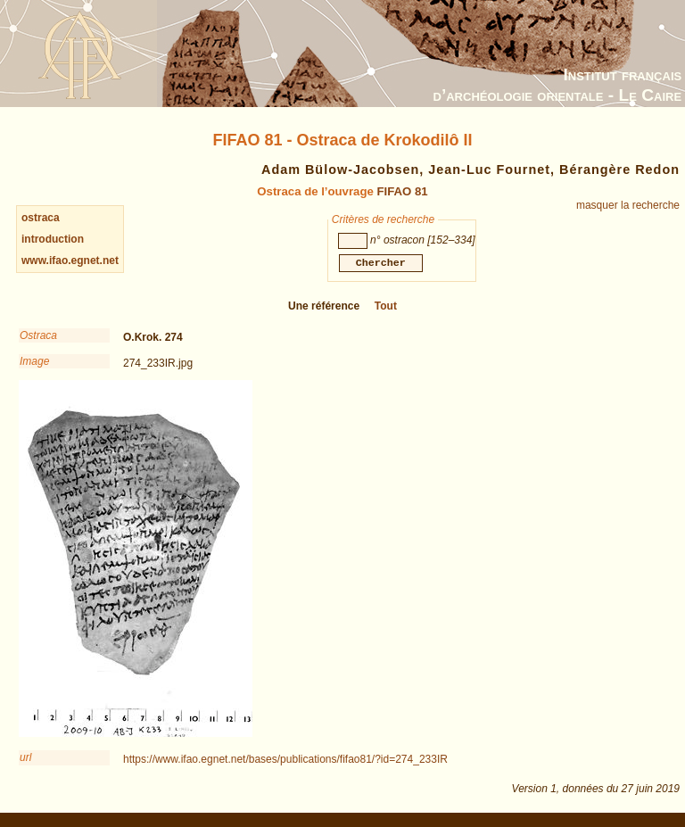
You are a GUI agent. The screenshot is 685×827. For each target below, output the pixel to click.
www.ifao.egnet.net (70, 260)
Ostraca (38, 339)
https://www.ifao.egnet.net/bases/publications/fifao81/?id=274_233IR (285, 763)
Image (34, 365)
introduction (52, 239)
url (25, 761)
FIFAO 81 (401, 191)
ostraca (40, 217)
